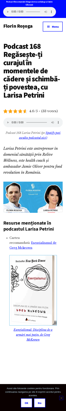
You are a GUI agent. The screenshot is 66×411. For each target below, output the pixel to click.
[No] (61, 398)
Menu (55, 26)
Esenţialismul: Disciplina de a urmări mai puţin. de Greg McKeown (33, 334)
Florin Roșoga (17, 26)
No (40, 403)
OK (26, 403)
